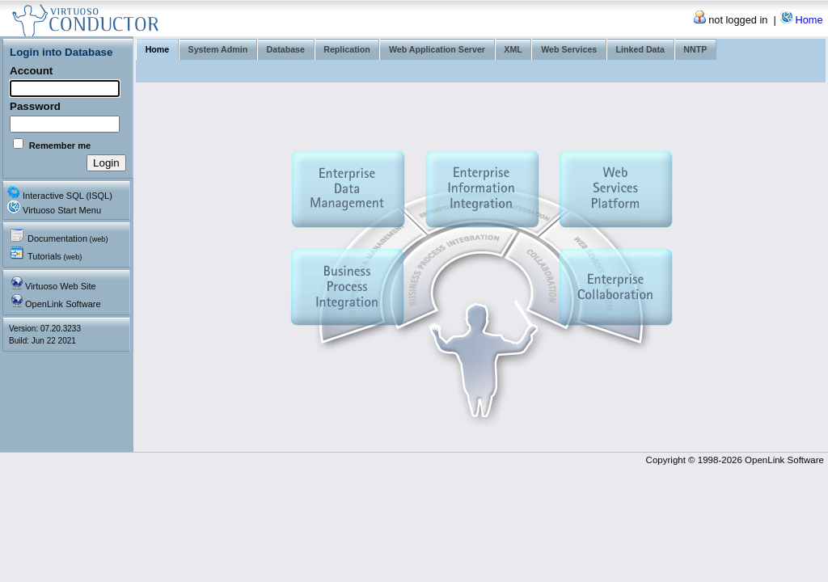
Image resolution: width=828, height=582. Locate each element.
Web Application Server (437, 49)
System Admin (218, 49)
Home (808, 20)
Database (286, 49)
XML (513, 49)
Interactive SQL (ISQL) (67, 195)
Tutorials (54, 256)
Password (35, 106)
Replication (346, 49)
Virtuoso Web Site (60, 286)
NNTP (695, 49)
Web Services (569, 49)
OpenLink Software (63, 304)
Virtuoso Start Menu (62, 210)
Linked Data (640, 49)
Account (31, 71)
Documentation (67, 238)
